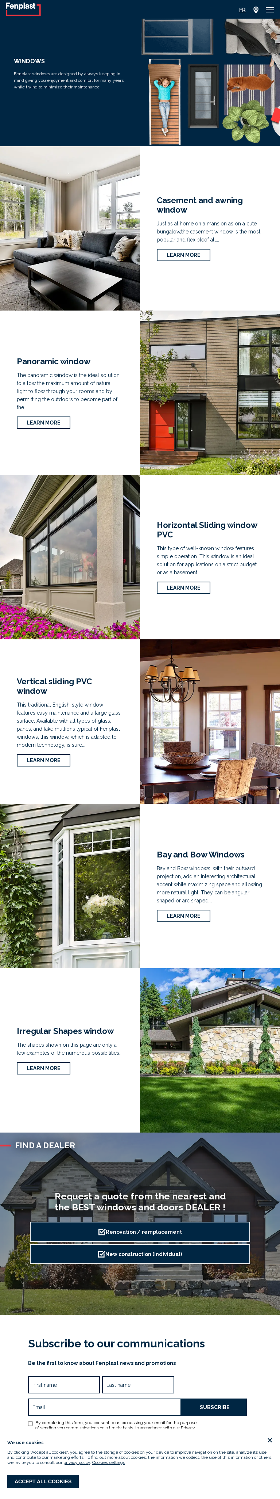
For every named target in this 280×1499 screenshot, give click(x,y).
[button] (269, 10)
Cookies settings (108, 1462)
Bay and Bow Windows (201, 854)
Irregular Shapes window (65, 1031)
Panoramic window (53, 361)
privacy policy (76, 1462)
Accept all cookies (43, 1481)
